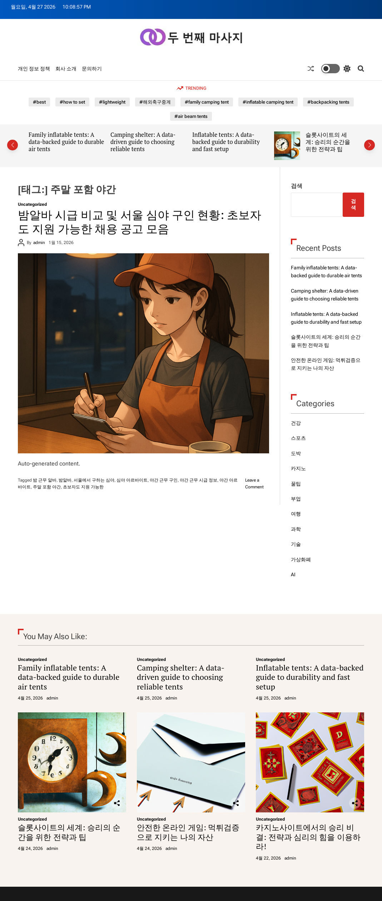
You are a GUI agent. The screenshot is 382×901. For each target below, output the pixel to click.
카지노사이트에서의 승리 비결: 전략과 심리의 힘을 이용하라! (308, 836)
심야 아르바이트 (132, 480)
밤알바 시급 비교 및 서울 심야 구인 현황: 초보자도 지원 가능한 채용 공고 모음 (139, 221)
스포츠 (298, 438)
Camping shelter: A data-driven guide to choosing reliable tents (142, 142)
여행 (296, 514)
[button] (12, 145)
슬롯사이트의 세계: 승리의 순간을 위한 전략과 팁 (328, 142)
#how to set (72, 102)
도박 (296, 453)
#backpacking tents (328, 102)
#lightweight (112, 102)
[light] (336, 68)
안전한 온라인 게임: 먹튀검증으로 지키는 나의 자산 (188, 832)
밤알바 (65, 480)
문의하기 (92, 68)
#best (39, 102)
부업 (296, 499)
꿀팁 (296, 484)
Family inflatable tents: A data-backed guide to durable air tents (66, 142)
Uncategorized (32, 204)
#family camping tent (207, 102)
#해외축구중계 (155, 102)
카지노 (298, 468)
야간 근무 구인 (164, 480)
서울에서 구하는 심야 (94, 480)
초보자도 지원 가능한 (83, 486)
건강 (296, 423)
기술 (296, 544)
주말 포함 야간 (47, 486)
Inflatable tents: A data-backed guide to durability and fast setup (226, 142)
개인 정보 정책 (34, 68)
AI (293, 574)
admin (39, 242)
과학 (296, 529)
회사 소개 (65, 68)
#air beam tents (191, 116)
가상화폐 (301, 559)
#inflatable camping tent (268, 102)
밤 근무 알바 (44, 480)
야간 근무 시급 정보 (198, 480)
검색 (296, 186)
